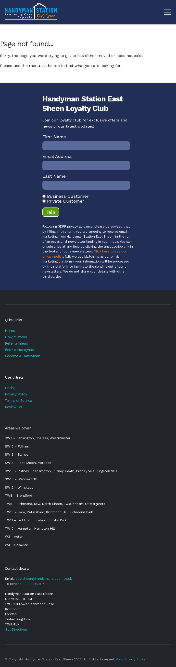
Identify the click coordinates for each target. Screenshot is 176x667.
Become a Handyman (22, 356)
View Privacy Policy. (131, 659)
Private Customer (65, 201)
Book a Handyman (20, 350)
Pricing (10, 388)
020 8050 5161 (35, 584)
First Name (54, 136)
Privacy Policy (16, 394)
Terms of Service (18, 400)
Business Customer (67, 196)
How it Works (16, 337)
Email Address (57, 156)
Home (10, 330)
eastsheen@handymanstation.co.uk (44, 578)
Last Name (54, 176)
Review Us (13, 407)
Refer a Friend (16, 343)
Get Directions (16, 629)
